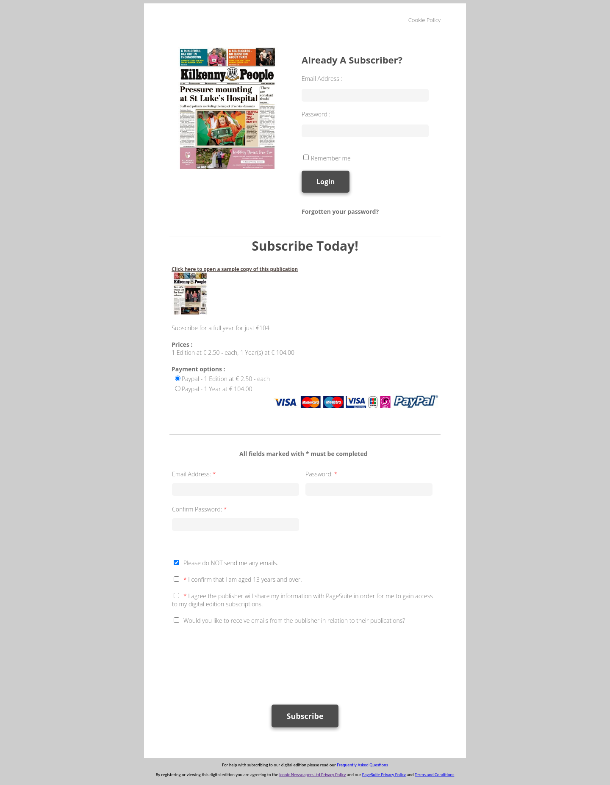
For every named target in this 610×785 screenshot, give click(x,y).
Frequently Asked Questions (362, 765)
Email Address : (322, 79)
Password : (316, 114)
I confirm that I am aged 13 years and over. (242, 579)
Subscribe (304, 716)
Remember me (331, 158)
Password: (322, 474)
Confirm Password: (200, 509)
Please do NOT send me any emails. (230, 563)
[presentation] (236, 660)
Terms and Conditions (434, 774)
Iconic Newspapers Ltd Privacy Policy (312, 774)
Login (325, 181)
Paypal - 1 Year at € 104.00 (217, 389)
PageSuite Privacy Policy (384, 774)
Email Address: (194, 474)
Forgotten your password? (340, 211)
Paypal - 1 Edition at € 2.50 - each (226, 379)
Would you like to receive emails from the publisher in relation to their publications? (294, 620)
